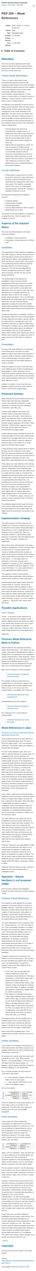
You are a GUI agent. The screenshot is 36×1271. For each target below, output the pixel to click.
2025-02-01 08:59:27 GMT (21, 1267)
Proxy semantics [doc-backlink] (9, 1116)
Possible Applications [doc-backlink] (14, 608)
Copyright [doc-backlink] (7, 1245)
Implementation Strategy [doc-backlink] (16, 518)
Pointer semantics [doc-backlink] (10, 1041)
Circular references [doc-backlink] (11, 170)
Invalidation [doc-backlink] (7, 247)
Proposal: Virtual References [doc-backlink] (15, 898)
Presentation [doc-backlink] (8, 344)
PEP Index (11, 5)
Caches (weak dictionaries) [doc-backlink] (14, 75)
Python (4, 5)
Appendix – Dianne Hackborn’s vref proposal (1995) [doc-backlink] (16, 880)
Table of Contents (14, 51)
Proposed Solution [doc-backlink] (12, 393)
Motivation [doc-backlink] (8, 59)
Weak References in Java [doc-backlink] (16, 727)
